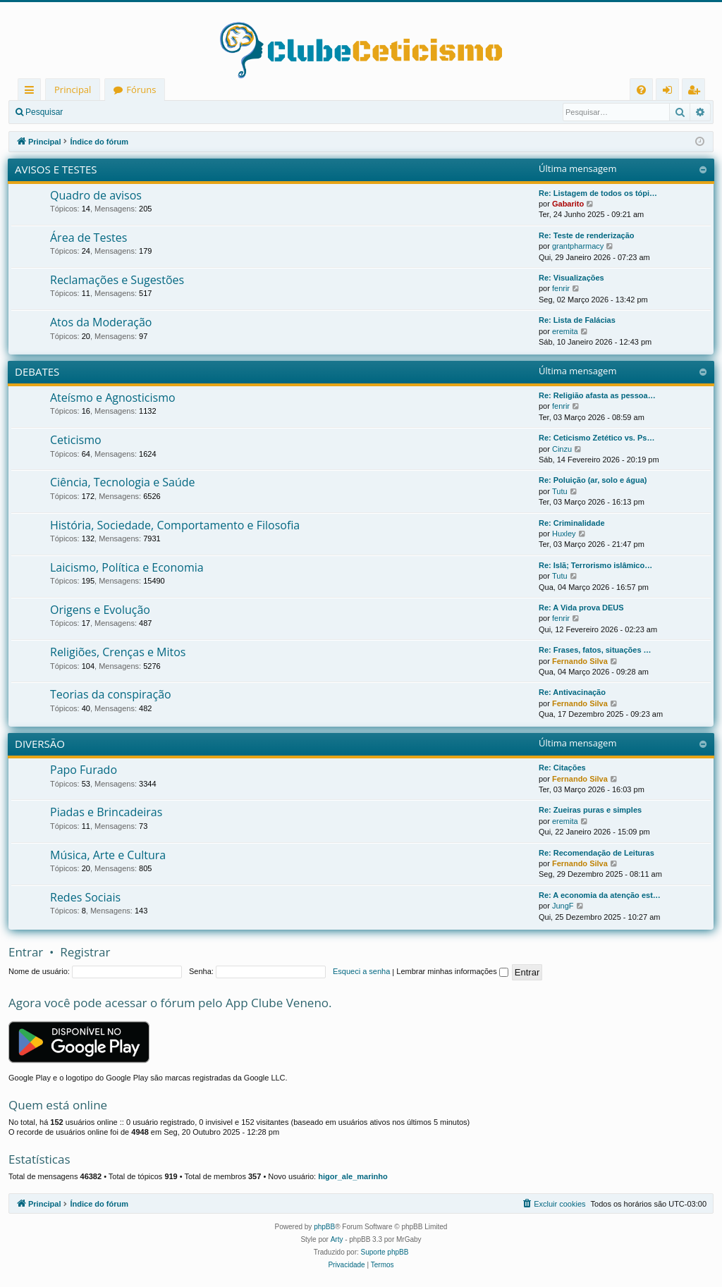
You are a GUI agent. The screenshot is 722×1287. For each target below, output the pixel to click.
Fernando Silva (580, 661)
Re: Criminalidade (572, 523)
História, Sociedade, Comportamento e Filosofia (175, 525)
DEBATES (37, 371)
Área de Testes (88, 237)
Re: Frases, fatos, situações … (595, 650)
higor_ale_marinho (352, 1176)
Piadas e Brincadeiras (106, 812)
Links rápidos (32, 92)
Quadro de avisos (96, 195)
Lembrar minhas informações (452, 971)
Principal (72, 89)
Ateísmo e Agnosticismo (113, 397)
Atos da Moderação (101, 322)
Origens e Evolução (100, 609)
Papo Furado (83, 769)
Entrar (95, 112)
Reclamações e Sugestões (117, 280)
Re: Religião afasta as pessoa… (597, 395)
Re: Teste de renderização (587, 235)
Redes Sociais (85, 897)
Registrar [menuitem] (696, 92)
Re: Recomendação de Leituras (596, 853)
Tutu (560, 491)
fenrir (561, 288)
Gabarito (568, 203)
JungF (563, 905)
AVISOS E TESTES (56, 169)
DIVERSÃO (40, 744)
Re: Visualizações (571, 277)
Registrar (145, 112)
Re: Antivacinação (572, 692)
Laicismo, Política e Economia (127, 567)
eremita (565, 331)
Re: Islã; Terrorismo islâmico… (595, 565)
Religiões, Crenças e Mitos (117, 652)
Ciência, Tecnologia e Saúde (122, 482)
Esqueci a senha (361, 971)
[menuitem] (641, 90)
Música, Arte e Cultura (108, 855)
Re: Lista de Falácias (577, 320)
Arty (337, 1239)
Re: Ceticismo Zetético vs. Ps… (596, 437)
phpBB (324, 1227)
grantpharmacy (578, 246)
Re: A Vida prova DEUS (581, 607)
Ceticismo (76, 440)
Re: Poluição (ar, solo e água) (593, 480)
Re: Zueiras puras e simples (590, 810)
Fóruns (141, 89)
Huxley (564, 533)
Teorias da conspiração (110, 694)
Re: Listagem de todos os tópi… (598, 193)
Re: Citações (562, 767)
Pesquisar (44, 112)
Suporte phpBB (385, 1252)
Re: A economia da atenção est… (600, 895)
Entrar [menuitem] (670, 92)
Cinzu (562, 449)
